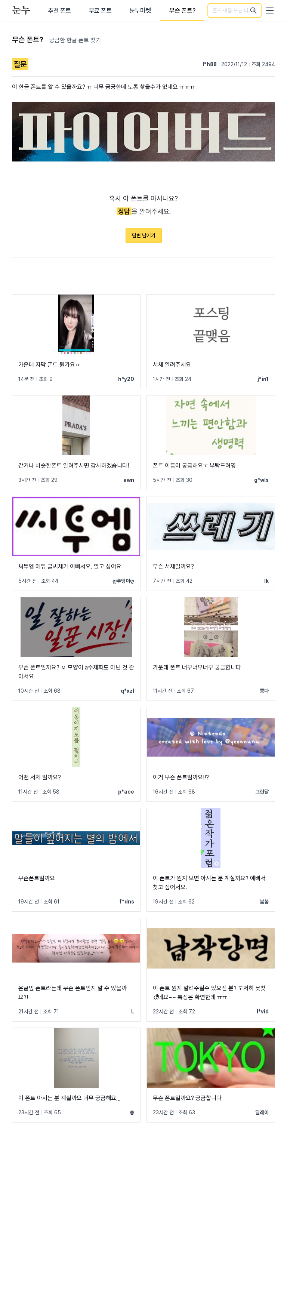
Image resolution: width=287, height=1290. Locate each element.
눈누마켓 (140, 10)
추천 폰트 (59, 10)
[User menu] (270, 10)
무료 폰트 (100, 10)
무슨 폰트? (182, 10)
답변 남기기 (143, 235)
